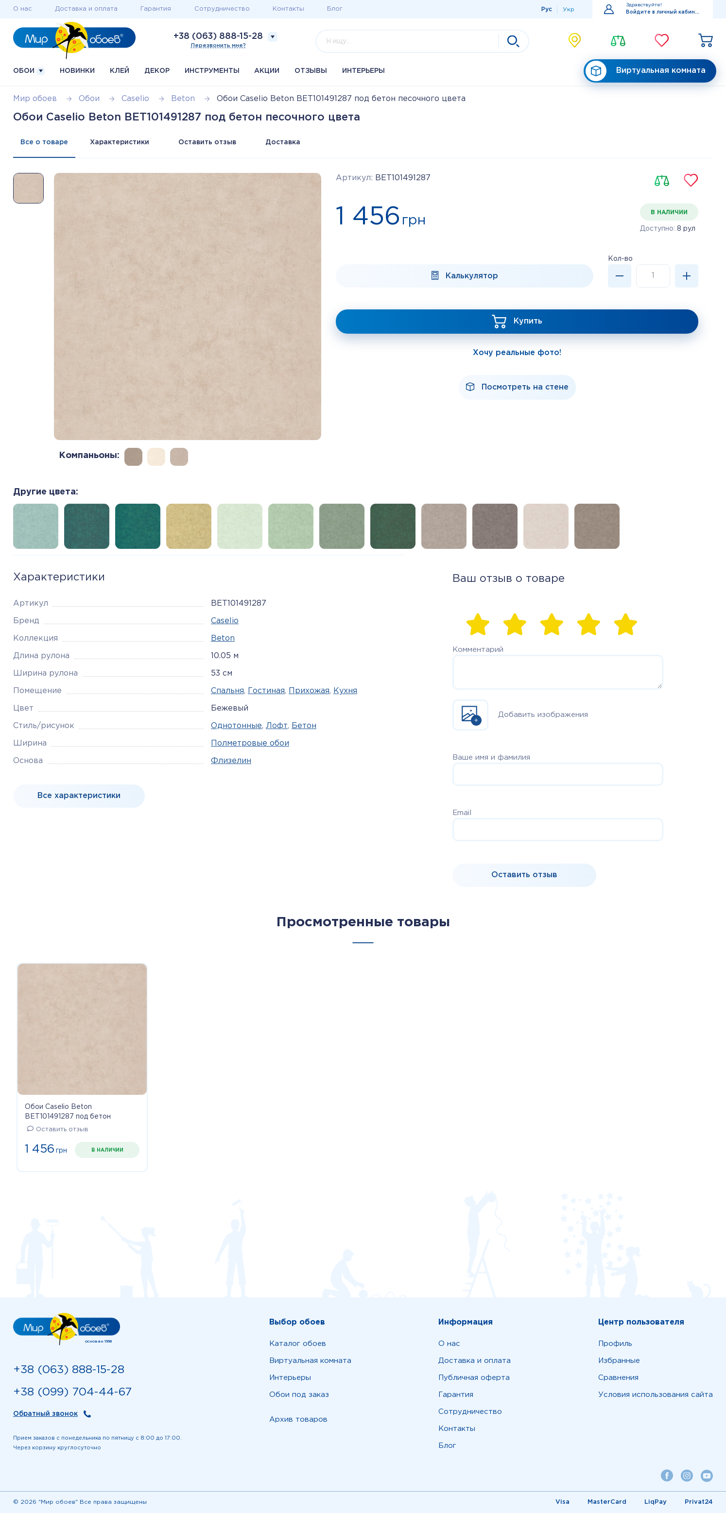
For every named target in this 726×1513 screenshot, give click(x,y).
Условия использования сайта (655, 1395)
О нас (22, 9)
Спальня (227, 691)
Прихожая (309, 691)
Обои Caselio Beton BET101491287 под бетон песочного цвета (68, 1113)
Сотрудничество (222, 9)
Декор (157, 71)
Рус (546, 9)
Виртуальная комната (646, 71)
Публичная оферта (474, 1378)
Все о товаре (44, 142)
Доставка (282, 142)
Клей (119, 71)
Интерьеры (363, 71)
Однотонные (236, 726)
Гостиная (266, 691)
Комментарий (477, 649)
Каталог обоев (297, 1344)
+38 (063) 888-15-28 (218, 36)
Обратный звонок (45, 1414)
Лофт (277, 726)
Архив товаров (298, 1419)
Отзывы (310, 71)
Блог (335, 9)
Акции (266, 71)
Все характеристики (79, 795)
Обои (29, 71)
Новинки (77, 71)
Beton (223, 638)
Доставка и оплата (86, 9)
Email (461, 813)
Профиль (615, 1344)
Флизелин (231, 761)
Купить (528, 321)
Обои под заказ (299, 1395)
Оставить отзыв (207, 142)
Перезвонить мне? (218, 45)
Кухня (345, 691)
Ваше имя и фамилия (491, 757)
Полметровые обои (250, 743)
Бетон (304, 726)
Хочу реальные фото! (517, 353)
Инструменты (212, 71)
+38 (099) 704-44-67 (72, 1392)
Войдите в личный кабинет (663, 12)
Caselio (225, 621)
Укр (568, 9)
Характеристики (119, 142)
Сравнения (618, 1378)
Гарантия (155, 9)
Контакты (288, 9)
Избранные (619, 1361)
